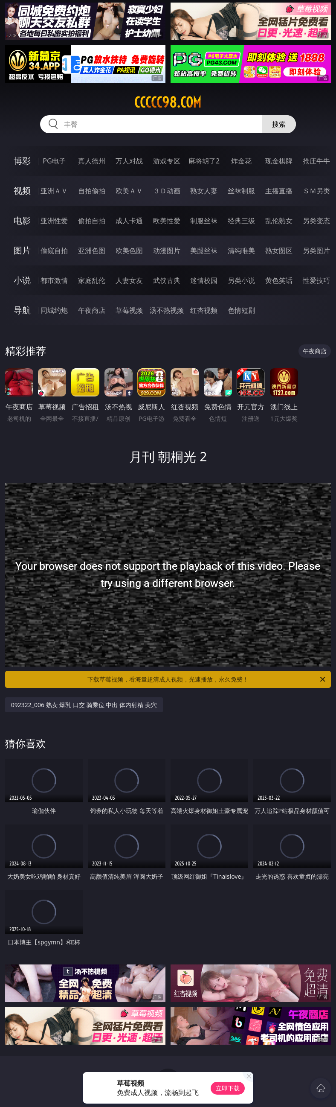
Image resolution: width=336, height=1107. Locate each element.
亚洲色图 (91, 250)
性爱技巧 (316, 280)
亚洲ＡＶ (54, 190)
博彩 (22, 160)
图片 (22, 250)
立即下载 (228, 1088)
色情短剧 (241, 310)
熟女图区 (279, 250)
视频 (22, 190)
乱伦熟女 (279, 220)
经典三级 (241, 220)
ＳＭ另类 (316, 190)
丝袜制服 (241, 190)
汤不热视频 (167, 310)
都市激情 (54, 280)
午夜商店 (91, 310)
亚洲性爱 (54, 220)
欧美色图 (129, 250)
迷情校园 (203, 280)
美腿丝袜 (203, 250)
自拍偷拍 (91, 190)
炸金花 (241, 161)
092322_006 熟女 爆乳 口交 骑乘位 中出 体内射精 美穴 (84, 705)
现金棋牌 (279, 161)
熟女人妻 (203, 190)
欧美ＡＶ (129, 190)
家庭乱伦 (91, 280)
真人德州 (91, 161)
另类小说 (241, 280)
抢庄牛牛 (316, 161)
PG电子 (54, 161)
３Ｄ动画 (166, 190)
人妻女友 (129, 280)
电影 (22, 220)
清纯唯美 (241, 250)
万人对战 (129, 161)
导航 (22, 310)
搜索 (279, 124)
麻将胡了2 (204, 161)
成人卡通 (129, 220)
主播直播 (279, 190)
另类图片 (316, 250)
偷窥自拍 (54, 250)
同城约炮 (54, 310)
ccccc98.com (167, 102)
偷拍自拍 (91, 220)
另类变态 (316, 220)
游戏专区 (166, 161)
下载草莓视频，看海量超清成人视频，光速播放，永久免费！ (207, 679)
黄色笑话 (279, 280)
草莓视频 (129, 310)
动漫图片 (166, 250)
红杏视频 (203, 310)
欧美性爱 (166, 220)
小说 (22, 280)
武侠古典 (166, 280)
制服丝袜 (203, 220)
